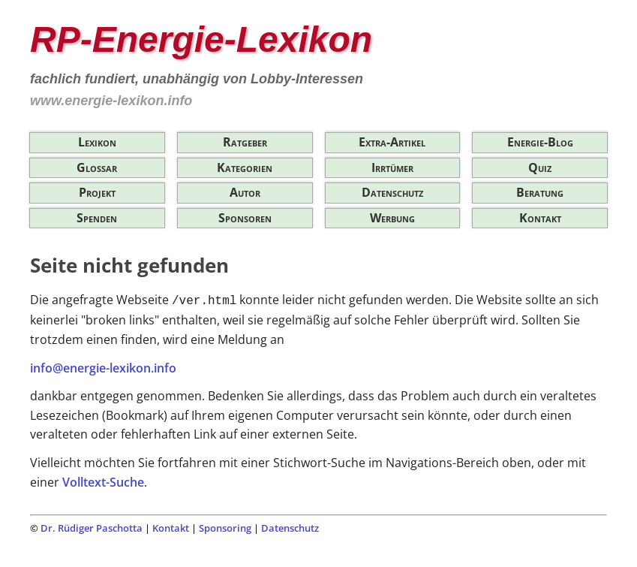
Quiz (539, 167)
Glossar (97, 167)
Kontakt (540, 218)
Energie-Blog (540, 142)
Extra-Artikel (392, 142)
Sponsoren (245, 218)
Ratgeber (245, 142)
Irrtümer (392, 167)
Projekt (97, 192)
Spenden (97, 218)
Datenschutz (392, 192)
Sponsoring (225, 528)
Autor (245, 192)
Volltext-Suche (103, 482)
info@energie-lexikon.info (103, 368)
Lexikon (97, 142)
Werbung (392, 218)
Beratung (539, 192)
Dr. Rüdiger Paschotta (92, 528)
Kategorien (244, 167)
